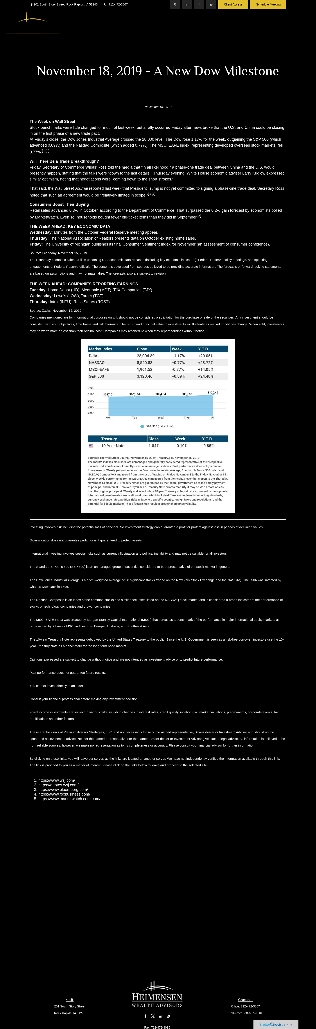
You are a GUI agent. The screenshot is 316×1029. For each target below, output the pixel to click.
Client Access (233, 4)
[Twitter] (175, 4)
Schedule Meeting (268, 4)
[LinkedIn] (187, 4)
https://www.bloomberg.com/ (63, 789)
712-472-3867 (115, 4)
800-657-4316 (250, 1013)
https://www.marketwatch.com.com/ (69, 799)
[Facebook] (199, 4)
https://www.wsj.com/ (56, 780)
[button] (98, 25)
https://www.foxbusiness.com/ (64, 794)
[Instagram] (211, 4)
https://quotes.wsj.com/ (58, 785)
